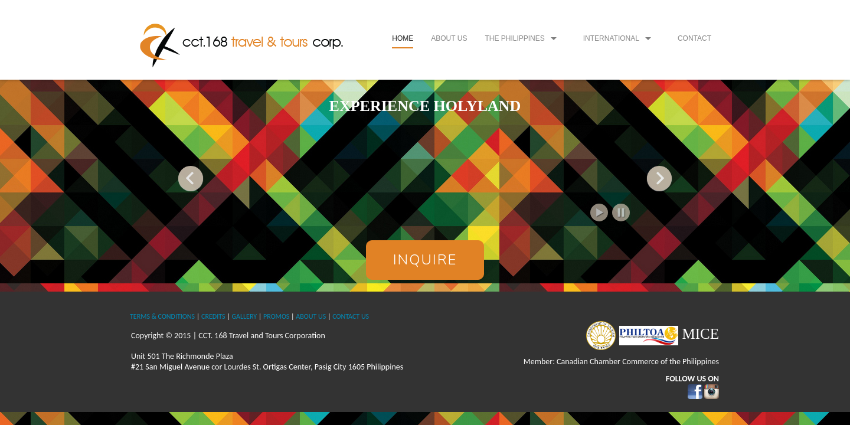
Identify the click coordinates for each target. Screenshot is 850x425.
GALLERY (244, 316)
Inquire (425, 259)
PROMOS (276, 316)
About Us (449, 38)
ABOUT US (311, 316)
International (611, 38)
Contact (694, 38)
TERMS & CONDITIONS (162, 316)
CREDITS (213, 316)
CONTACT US (350, 316)
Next (659, 178)
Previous (190, 178)
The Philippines (514, 38)
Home (402, 38)
